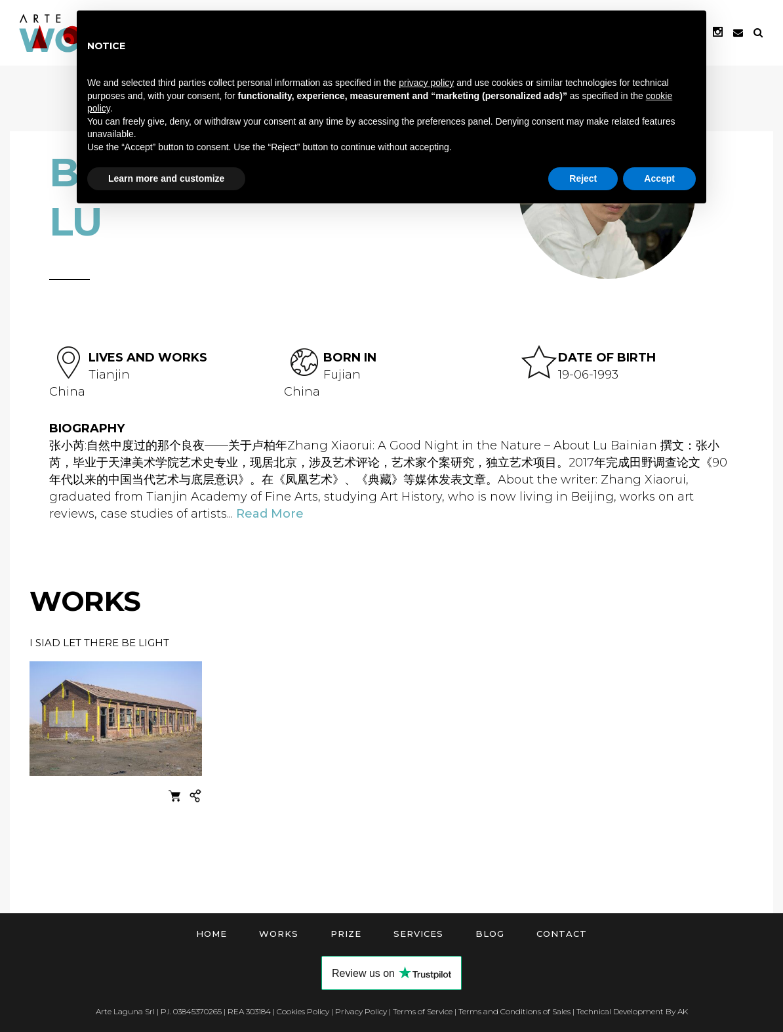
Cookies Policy (303, 1011)
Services (418, 933)
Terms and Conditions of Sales (514, 1011)
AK (682, 1011)
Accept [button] (659, 178)
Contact (561, 933)
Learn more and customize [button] (166, 178)
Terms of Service (422, 1011)
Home (211, 933)
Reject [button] (583, 178)
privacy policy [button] (426, 82)
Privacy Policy (361, 1011)
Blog (489, 933)
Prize (346, 933)
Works (278, 933)
